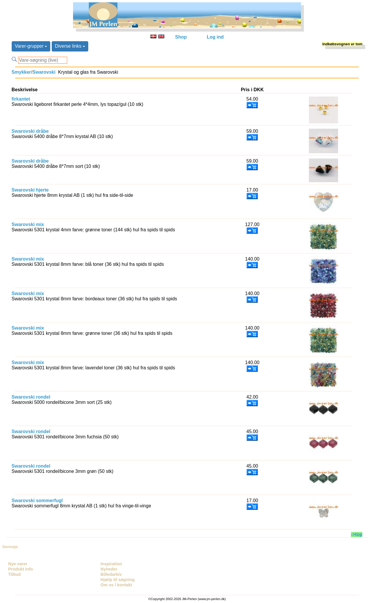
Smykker (21, 72)
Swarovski (44, 72)
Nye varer (17, 563)
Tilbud (14, 574)
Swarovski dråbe (30, 131)
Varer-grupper (31, 46)
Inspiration (111, 563)
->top (357, 534)
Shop (181, 37)
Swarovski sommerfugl (37, 500)
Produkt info (20, 569)
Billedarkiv (111, 574)
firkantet (21, 99)
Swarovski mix (28, 224)
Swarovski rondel (31, 396)
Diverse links (70, 46)
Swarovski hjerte (30, 189)
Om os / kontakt (116, 585)
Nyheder (109, 569)
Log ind (215, 37)
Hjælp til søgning (118, 579)
